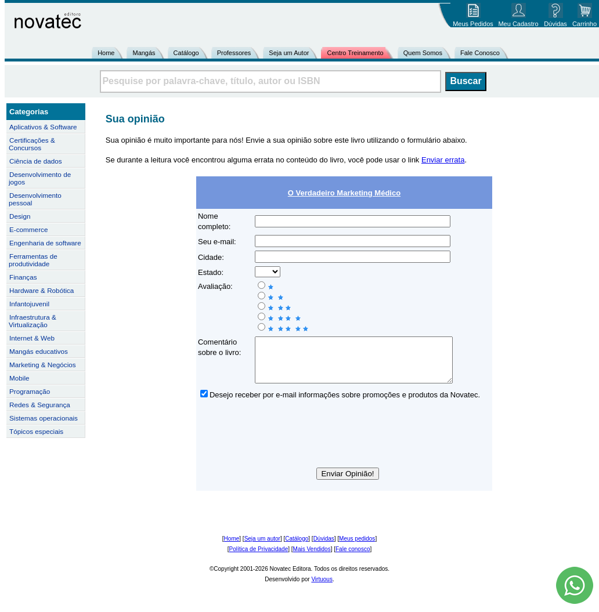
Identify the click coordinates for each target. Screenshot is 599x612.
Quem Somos (422, 52)
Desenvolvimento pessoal (35, 199)
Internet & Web (32, 338)
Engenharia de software (45, 243)
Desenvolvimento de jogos (40, 178)
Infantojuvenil (29, 303)
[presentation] (344, 444)
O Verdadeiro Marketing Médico (344, 193)
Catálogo (186, 52)
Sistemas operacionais (43, 418)
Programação (29, 391)
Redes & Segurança (39, 404)
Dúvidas (323, 547)
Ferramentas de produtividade (33, 259)
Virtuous (322, 588)
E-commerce (28, 229)
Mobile (19, 378)
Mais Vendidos (312, 558)
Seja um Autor (289, 52)
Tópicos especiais (36, 431)
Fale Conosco (480, 52)
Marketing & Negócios (42, 364)
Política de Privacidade (258, 558)
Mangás (143, 52)
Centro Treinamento (355, 52)
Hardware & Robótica (41, 290)
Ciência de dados (35, 161)
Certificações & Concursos (32, 143)
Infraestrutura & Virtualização (32, 320)
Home (106, 52)
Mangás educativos (38, 351)
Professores (234, 52)
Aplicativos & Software (43, 127)
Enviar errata (442, 159)
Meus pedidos (357, 547)
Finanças (23, 277)
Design (19, 216)
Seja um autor (262, 547)
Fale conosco (352, 558)
